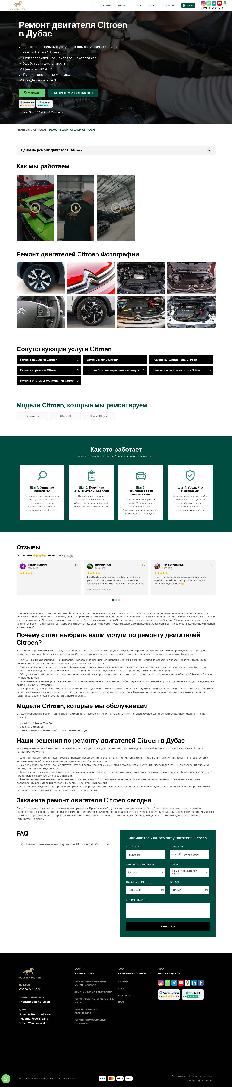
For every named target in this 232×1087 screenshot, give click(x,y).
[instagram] (203, 3)
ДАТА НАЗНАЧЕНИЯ (138, 882)
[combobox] (176, 854)
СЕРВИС (175, 864)
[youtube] (219, 3)
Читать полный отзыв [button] (99, 590)
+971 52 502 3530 (212, 8)
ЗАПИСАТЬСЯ (168, 926)
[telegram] (214, 3)
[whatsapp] (208, 3)
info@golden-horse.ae (34, 1002)
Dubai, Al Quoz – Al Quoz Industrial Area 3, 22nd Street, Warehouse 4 (35, 1019)
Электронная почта (31, 997)
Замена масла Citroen (102, 359)
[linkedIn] (194, 983)
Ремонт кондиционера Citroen (175, 359)
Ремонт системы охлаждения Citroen (47, 380)
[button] (113, 600)
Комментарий (136, 900)
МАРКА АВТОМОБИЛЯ (140, 864)
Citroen (39, 130)
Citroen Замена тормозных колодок (112, 370)
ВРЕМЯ (174, 882)
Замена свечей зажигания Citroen (177, 370)
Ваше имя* (133, 847)
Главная (23, 130)
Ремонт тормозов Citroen (38, 370)
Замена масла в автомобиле (93, 992)
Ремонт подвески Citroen (38, 359)
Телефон (176, 847)
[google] (225, 3)
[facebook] (201, 983)
